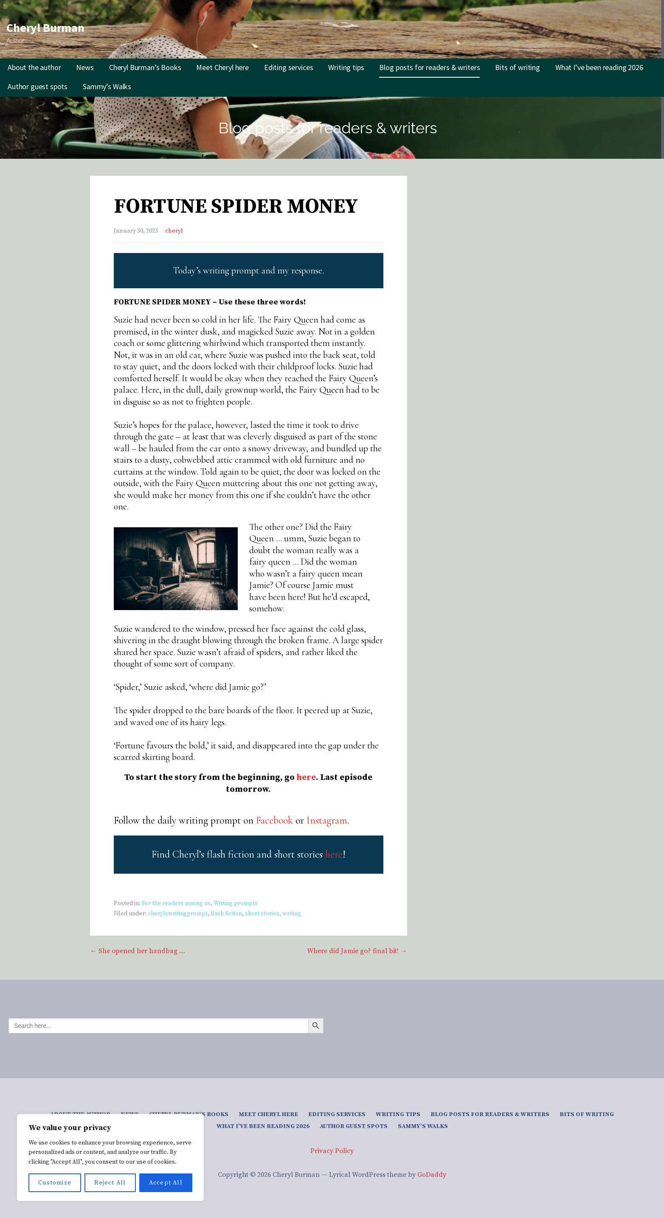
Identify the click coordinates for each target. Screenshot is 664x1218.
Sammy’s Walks (107, 86)
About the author (34, 67)
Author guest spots (38, 86)
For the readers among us (176, 903)
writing (291, 913)
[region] (110, 1157)
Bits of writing (517, 67)
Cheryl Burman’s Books (145, 67)
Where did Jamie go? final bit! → (357, 951)
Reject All (110, 1183)
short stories (262, 913)
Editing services (288, 67)
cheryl (174, 231)
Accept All (166, 1183)
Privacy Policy (332, 1151)
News (84, 67)
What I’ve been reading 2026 (599, 67)
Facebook (274, 820)
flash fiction (226, 913)
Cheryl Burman (45, 27)
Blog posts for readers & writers (429, 67)
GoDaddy (431, 1174)
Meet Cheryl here (222, 67)
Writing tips (346, 67)
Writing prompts (236, 903)
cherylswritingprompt (178, 913)
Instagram (327, 820)
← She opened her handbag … (137, 951)
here (306, 777)
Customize (54, 1183)
